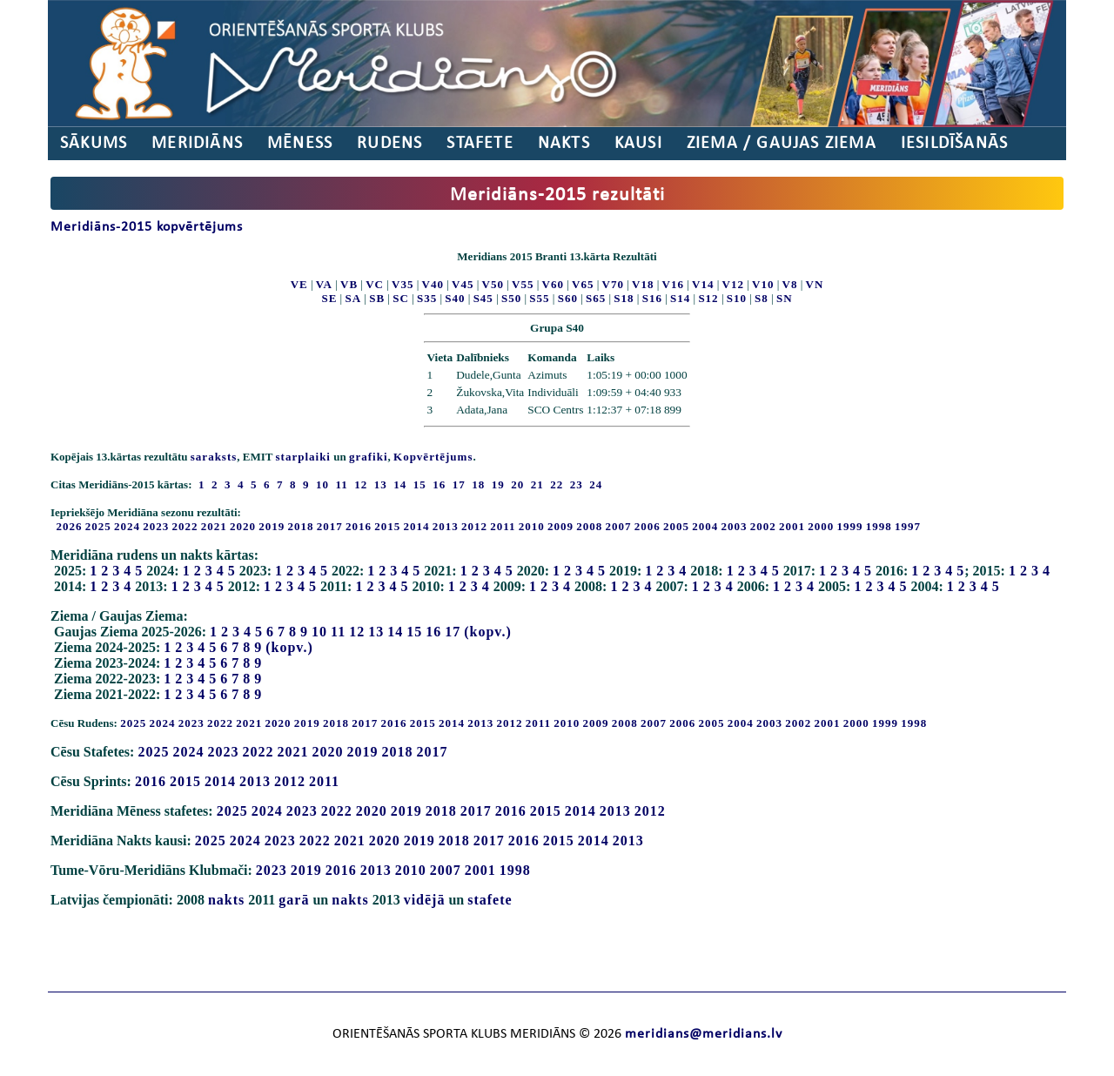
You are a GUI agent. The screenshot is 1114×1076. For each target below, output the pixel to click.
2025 (98, 526)
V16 (673, 284)
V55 (523, 284)
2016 (359, 526)
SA (353, 298)
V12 (733, 284)
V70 (613, 284)
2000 (821, 526)
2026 (70, 526)
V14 (703, 284)
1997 (908, 526)
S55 (539, 298)
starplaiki (303, 456)
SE (329, 298)
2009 (560, 526)
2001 (792, 526)
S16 (652, 298)
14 (395, 631)
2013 (446, 526)
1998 (879, 526)
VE (299, 284)
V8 (790, 284)
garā (293, 899)
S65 (596, 298)
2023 (156, 526)
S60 (568, 298)
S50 (511, 298)
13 (376, 631)
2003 (734, 526)
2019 (271, 526)
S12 (708, 298)
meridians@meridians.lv (703, 1034)
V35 (402, 284)
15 (414, 631)
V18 (643, 284)
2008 (589, 526)
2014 (417, 526)
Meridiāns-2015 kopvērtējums (146, 227)
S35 (427, 298)
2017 (330, 526)
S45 (483, 298)
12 (357, 631)
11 (338, 631)
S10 (737, 298)
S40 (455, 298)
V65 (583, 284)
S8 (761, 298)
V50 (493, 284)
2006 (647, 526)
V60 (553, 284)
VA (324, 284)
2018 (301, 526)
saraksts (214, 456)
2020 (243, 526)
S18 (624, 298)
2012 (474, 526)
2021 (214, 526)
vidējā (425, 899)
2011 (502, 526)
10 (319, 631)
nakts (226, 899)
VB (349, 284)
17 (452, 631)
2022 (185, 526)
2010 (532, 526)
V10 (763, 284)
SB (377, 298)
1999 (850, 526)
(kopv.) (488, 631)
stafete (489, 899)
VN (815, 284)
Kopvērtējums (433, 456)
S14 (680, 298)
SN (784, 298)
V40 (433, 284)
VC (375, 284)
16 (433, 631)
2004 (705, 526)
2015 (387, 526)
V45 (462, 284)
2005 (676, 526)
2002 (763, 526)
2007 (619, 526)
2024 (127, 526)
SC (401, 298)
